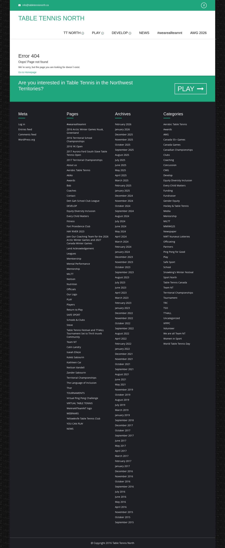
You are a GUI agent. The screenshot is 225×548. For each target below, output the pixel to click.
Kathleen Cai (74, 362)
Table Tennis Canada (175, 282)
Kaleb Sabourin (75, 357)
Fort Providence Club (78, 226)
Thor (69, 387)
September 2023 (124, 272)
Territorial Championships (81, 377)
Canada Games (172, 144)
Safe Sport (169, 262)
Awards (71, 180)
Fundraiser (169, 195)
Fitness (71, 221)
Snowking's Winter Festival (178, 272)
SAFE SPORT (73, 314)
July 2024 (120, 221)
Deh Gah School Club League (83, 200)
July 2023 (120, 282)
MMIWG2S (169, 226)
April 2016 (121, 507)
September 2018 (124, 420)
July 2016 (120, 491)
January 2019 (122, 415)
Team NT (72, 342)
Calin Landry (74, 347)
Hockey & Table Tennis (176, 205)
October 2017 (122, 430)
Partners (168, 246)
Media (167, 211)
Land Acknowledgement (80, 248)
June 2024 (120, 226)
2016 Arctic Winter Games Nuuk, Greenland (85, 131)
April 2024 (121, 236)
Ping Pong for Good (174, 251)
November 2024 (124, 200)
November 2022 (124, 318)
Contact (71, 195)
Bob (69, 185)
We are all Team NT (174, 333)
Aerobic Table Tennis (78, 170)
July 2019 (120, 404)
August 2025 (122, 154)
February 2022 (123, 343)
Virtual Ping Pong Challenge (82, 398)
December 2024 (124, 195)
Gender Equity (171, 200)
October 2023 (122, 267)
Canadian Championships (178, 149)
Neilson (71, 279)
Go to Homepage (27, 72)
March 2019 (121, 410)
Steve (70, 325)
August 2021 (122, 374)
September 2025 (124, 149)
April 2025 (121, 175)
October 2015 (122, 517)
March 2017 (121, 456)
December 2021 (124, 353)
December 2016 (124, 471)
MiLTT (70, 274)
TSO (165, 308)
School (167, 267)
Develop (168, 175)
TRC (165, 302)
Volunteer (168, 328)
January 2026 (122, 129)
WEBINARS (73, 413)
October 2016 (122, 481)
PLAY (98, 33)
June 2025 (120, 165)
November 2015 (124, 512)
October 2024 (122, 205)
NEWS (144, 33)
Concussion (169, 165)
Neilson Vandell (76, 367)
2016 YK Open (75, 146)
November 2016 (124, 476)
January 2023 (122, 308)
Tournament (170, 297)
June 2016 (120, 496)
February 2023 (123, 302)
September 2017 (124, 435)
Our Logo (72, 294)
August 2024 (122, 216)
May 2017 (120, 445)
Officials (71, 289)
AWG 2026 (198, 33)
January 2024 (122, 251)
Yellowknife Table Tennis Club (83, 418)
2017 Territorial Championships (84, 160)
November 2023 (124, 262)
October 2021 (122, 364)
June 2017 (120, 440)
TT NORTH (74, 33)
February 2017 (123, 461)
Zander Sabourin (76, 372)
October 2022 (122, 323)
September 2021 (124, 369)
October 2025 (122, 144)
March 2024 (121, 241)
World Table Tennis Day (176, 343)
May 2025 (120, 170)
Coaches (71, 190)
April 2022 (121, 338)
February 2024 (123, 246)
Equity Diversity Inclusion (81, 211)
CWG (166, 170)
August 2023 (122, 277)
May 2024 (120, 231)
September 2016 (124, 486)
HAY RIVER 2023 (75, 231)
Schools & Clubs (76, 319)
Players (71, 304)
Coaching (168, 160)
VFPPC (166, 323)
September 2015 (124, 522)
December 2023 (124, 257)
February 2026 (123, 124)
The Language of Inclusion (82, 382)
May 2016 (120, 501)
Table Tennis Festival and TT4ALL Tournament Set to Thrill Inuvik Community (85, 333)
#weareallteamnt (169, 33)
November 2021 (124, 359)
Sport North (170, 277)
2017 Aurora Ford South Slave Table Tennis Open (87, 153)
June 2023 (120, 287)
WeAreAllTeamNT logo (79, 408)
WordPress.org (26, 139)
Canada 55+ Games (174, 139)
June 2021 (120, 379)
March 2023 (121, 297)
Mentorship (73, 268)
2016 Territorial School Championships (79, 139)
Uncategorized (171, 318)
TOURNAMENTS (76, 393)
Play (165, 257)
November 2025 (124, 139)
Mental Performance (78, 263)
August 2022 (122, 333)
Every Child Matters (78, 216)
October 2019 (122, 394)
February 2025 (123, 185)
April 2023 (121, 292)
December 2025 (124, 134)
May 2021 (120, 384)
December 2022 (124, 313)
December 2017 (124, 425)
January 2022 (122, 348)
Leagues (71, 253)
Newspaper (169, 231)
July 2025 (120, 160)
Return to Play (75, 309)
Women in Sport (172, 338)
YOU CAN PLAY (75, 423)
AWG (166, 134)
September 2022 (124, 328)
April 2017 (121, 450)
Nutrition (72, 284)
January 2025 (122, 190)
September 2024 (124, 211)
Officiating (169, 241)
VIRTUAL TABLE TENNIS (80, 403)
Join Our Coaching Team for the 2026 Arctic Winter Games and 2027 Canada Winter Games (87, 240)
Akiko (70, 175)
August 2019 (122, 399)
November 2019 (124, 389)
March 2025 (121, 180)
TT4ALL (167, 313)
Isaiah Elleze (74, 352)
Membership (74, 258)
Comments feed (27, 134)
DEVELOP (121, 33)
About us (72, 165)
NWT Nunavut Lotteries (176, 236)
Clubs (166, 154)
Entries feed (25, 129)
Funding (168, 190)
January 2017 (122, 466)
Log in (21, 124)
